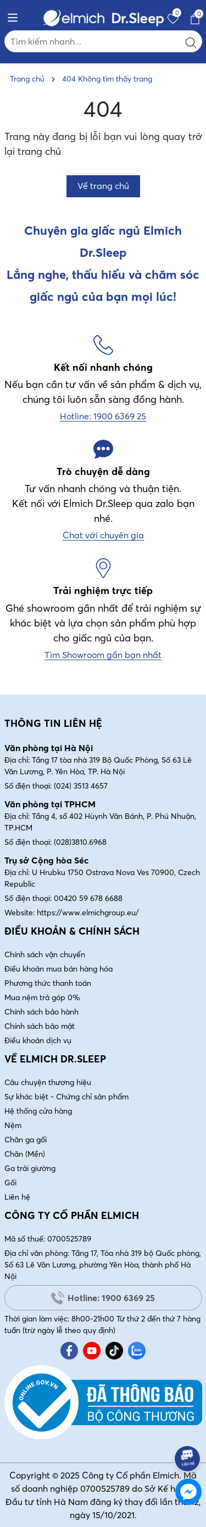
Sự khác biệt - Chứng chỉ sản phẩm (66, 1097)
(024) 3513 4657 (81, 786)
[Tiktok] (114, 1350)
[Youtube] (92, 1350)
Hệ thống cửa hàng (38, 1111)
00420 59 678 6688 (88, 898)
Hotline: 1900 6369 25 (103, 1297)
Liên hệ (17, 1197)
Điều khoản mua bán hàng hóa (58, 969)
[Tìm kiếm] (191, 41)
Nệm (12, 1125)
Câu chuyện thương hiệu (47, 1082)
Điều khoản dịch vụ (37, 1040)
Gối (10, 1183)
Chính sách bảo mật (39, 1026)
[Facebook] (69, 1350)
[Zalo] (137, 1350)
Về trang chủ (103, 185)
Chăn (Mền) (24, 1154)
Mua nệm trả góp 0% (42, 997)
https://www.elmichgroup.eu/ (88, 913)
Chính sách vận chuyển (44, 954)
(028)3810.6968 (80, 842)
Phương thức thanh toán (47, 983)
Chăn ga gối (25, 1140)
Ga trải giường (29, 1168)
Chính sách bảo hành (41, 1012)
